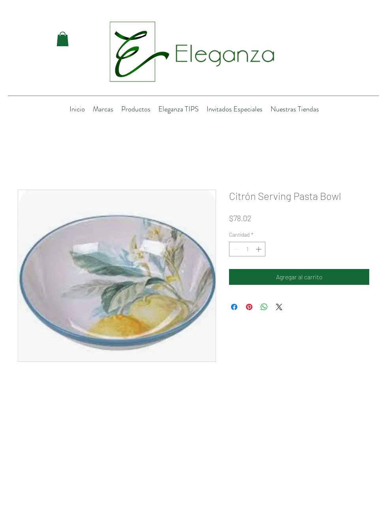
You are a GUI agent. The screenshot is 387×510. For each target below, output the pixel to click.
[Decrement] (235, 249)
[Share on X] (279, 307)
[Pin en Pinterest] (249, 307)
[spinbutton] (247, 249)
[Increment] (259, 249)
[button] (62, 39)
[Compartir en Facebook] (234, 307)
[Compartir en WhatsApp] (264, 307)
